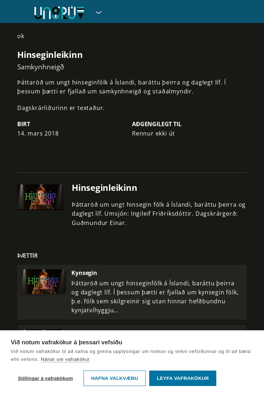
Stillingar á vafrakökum (45, 378)
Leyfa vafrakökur (183, 378)
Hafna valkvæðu (114, 378)
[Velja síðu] (98, 12)
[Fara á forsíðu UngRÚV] (59, 12)
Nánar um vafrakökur (65, 359)
